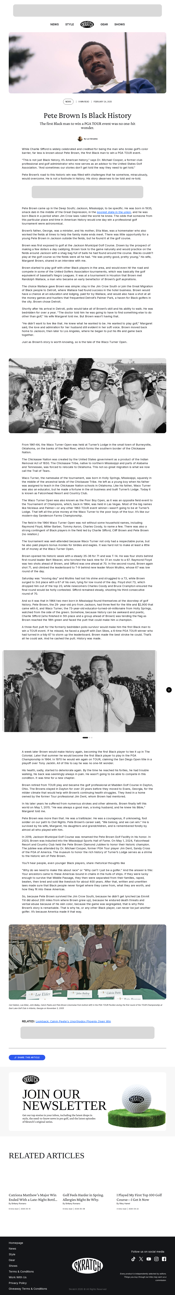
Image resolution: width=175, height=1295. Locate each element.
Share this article (27, 1057)
